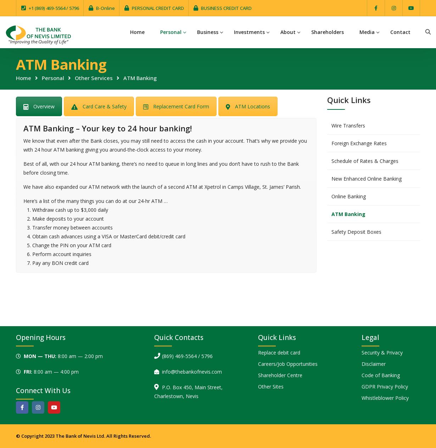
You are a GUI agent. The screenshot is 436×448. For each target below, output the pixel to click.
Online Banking (348, 196)
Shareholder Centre (280, 375)
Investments (249, 32)
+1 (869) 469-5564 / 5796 (54, 8)
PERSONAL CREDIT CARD (158, 8)
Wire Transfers (348, 125)
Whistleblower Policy (385, 398)
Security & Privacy (382, 352)
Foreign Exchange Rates (359, 143)
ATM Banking (348, 214)
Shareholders (327, 32)
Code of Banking (381, 375)
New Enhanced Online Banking (366, 178)
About (288, 32)
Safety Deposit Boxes (356, 231)
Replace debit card (279, 352)
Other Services (94, 77)
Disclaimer (374, 364)
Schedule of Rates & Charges (364, 161)
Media (367, 32)
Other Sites (271, 386)
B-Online (105, 8)
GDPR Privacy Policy (385, 386)
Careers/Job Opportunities (288, 364)
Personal (170, 32)
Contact (400, 32)
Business (207, 32)
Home (137, 32)
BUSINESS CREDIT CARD (226, 8)
